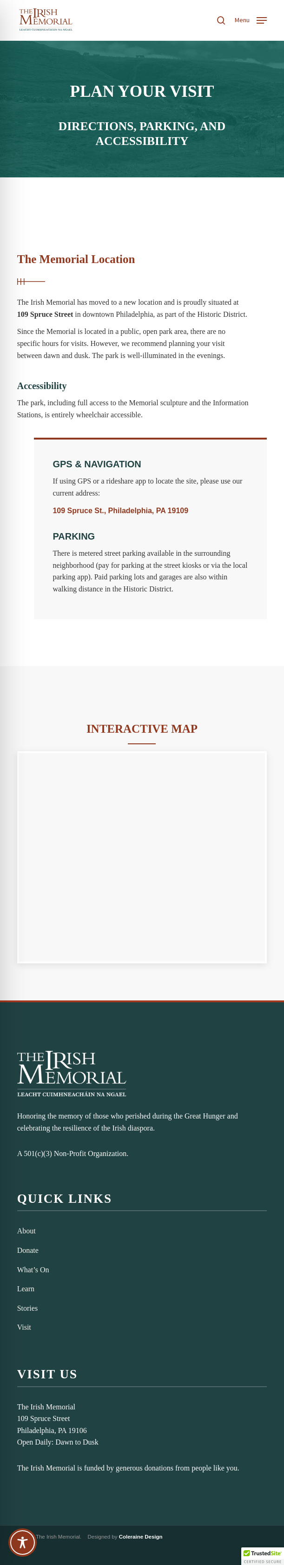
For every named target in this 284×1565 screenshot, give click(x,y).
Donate (28, 1250)
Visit (24, 1327)
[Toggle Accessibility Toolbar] (22, 1542)
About (26, 1231)
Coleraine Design (141, 1537)
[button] (251, 19)
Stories (27, 1308)
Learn (25, 1289)
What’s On (33, 1270)
